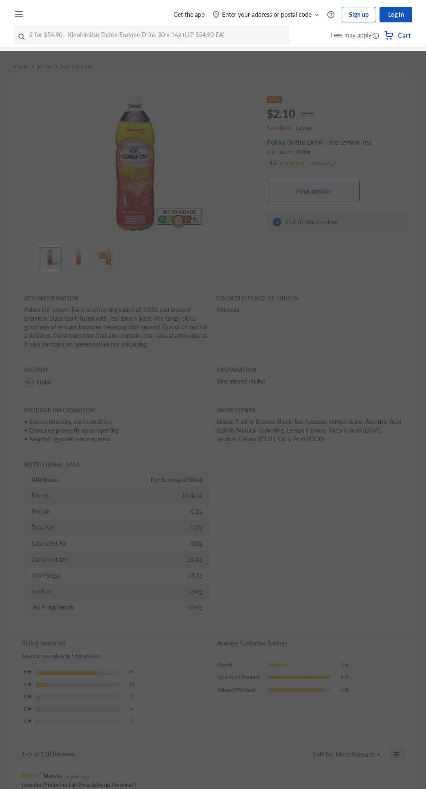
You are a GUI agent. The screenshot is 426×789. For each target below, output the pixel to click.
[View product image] (50, 257)
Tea (64, 66)
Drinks (44, 66)
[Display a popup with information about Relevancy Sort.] (301, 754)
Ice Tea (85, 66)
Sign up (359, 14)
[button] (375, 36)
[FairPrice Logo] (51, 14)
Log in (396, 14)
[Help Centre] (331, 15)
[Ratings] (302, 163)
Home (21, 66)
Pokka (303, 152)
